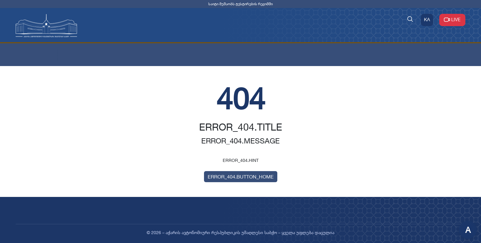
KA (427, 19)
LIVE (452, 19)
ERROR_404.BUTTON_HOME (241, 177)
